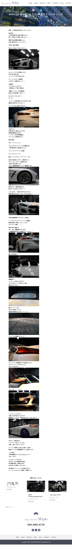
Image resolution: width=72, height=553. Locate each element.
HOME (30, 3)
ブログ (14, 487)
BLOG (62, 3)
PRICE (49, 3)
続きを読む (9, 489)
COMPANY (56, 3)
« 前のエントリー (9, 507)
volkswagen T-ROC (55, 495)
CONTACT (68, 3)
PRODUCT (43, 3)
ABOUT (36, 3)
